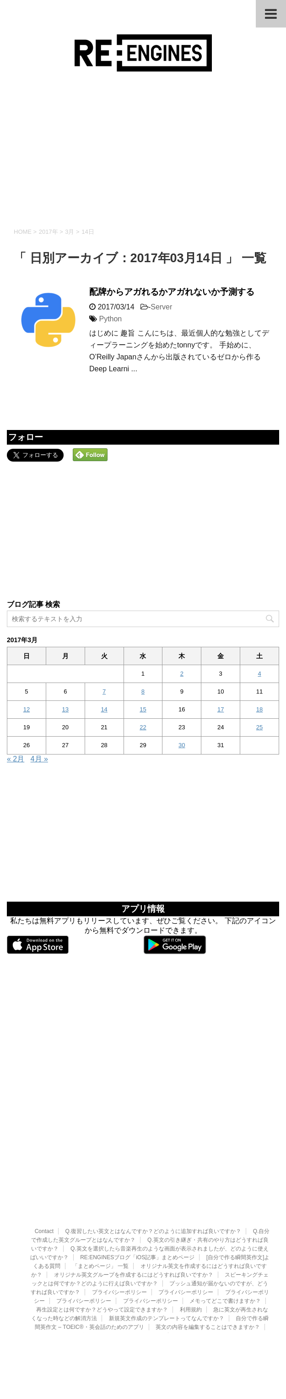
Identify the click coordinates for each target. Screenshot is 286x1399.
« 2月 (15, 759)
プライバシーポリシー (119, 1226)
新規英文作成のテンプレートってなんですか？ (166, 1253)
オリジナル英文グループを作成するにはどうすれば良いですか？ (133, 1209)
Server (161, 307)
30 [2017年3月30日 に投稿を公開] (181, 745)
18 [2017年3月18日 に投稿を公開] (259, 709)
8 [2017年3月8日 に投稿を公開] (143, 691)
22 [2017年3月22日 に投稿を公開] (143, 727)
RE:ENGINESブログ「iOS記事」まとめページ (137, 1192)
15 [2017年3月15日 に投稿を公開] (143, 709)
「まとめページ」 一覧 (100, 1200)
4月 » (39, 759)
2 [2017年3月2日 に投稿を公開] (181, 673)
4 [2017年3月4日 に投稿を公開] (259, 673)
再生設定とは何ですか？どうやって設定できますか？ (102, 1244)
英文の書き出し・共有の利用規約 (216, 1270)
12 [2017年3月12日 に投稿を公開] (26, 709)
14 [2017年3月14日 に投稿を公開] (104, 709)
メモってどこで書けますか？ (225, 1235)
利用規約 (191, 1244)
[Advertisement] (143, 149)
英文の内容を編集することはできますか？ (208, 1261)
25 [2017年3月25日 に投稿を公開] (259, 727)
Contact (44, 1165)
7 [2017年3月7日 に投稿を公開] (104, 691)
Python (110, 319)
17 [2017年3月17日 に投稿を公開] (220, 709)
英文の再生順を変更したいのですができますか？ (103, 1270)
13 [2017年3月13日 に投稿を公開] (65, 709)
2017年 (48, 231)
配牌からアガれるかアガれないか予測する (171, 292)
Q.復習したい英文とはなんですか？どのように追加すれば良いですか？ (153, 1165)
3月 (69, 231)
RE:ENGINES (143, 1292)
